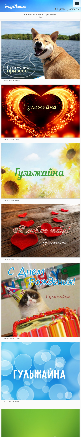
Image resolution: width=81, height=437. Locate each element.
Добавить (73, 9)
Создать (60, 9)
